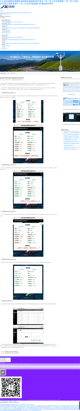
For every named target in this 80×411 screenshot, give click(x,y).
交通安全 (7, 43)
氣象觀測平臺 (27, 24)
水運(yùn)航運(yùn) (21, 43)
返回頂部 (14, 401)
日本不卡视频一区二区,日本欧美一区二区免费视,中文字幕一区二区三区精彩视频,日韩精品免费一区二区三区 (42, 405)
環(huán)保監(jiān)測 (29, 43)
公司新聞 (3, 30)
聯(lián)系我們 (4, 48)
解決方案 (3, 40)
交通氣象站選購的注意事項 (68, 145)
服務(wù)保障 (20, 21)
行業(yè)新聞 (13, 73)
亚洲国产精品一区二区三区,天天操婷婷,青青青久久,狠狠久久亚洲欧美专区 (35, 409)
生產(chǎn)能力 (14, 21)
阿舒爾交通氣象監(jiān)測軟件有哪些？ (70, 139)
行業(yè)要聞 (7, 30)
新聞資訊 (12, 356)
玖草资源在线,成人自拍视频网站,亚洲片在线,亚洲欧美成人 (66, 408)
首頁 (8, 73)
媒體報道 (37, 43)
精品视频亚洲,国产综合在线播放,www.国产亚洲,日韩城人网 (58, 409)
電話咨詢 (10, 401)
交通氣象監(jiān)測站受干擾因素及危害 (11, 351)
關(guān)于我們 (4, 356)
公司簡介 (3, 21)
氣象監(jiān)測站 (5, 24)
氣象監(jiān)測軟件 (71, 94)
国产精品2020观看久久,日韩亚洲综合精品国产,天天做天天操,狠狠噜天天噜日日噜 (23, 406)
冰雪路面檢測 (14, 24)
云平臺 (3, 46)
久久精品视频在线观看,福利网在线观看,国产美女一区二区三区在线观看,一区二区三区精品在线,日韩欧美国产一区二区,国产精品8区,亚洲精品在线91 (39, 2)
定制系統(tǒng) (32, 24)
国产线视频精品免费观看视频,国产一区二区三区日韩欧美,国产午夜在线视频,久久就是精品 (55, 406)
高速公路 (3, 43)
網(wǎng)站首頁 (5, 34)
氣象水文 (16, 43)
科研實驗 (34, 43)
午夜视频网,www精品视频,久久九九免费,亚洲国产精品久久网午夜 (11, 405)
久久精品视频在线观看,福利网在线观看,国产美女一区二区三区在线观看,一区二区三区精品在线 (17, 404)
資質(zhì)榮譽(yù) (8, 21)
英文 (1, 15)
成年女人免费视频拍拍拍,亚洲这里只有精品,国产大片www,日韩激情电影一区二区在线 (40, 408)
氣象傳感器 (10, 24)
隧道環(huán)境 (11, 43)
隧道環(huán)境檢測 (21, 24)
